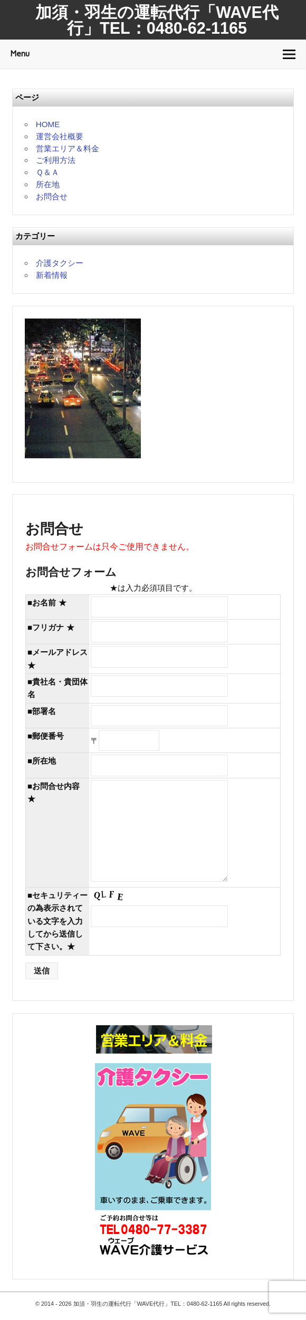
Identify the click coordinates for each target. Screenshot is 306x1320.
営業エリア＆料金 (67, 148)
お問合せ (52, 196)
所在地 (48, 184)
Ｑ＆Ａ (47, 172)
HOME (48, 124)
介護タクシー (59, 262)
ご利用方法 (55, 160)
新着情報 (52, 275)
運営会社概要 (59, 136)
